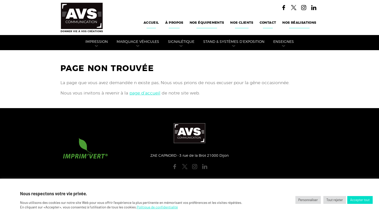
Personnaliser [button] (308, 200)
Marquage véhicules (138, 42)
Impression (96, 42)
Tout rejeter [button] (334, 200)
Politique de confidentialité (157, 207)
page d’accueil (144, 93)
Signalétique (181, 42)
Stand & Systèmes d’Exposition (233, 42)
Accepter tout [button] (360, 200)
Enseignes (283, 42)
